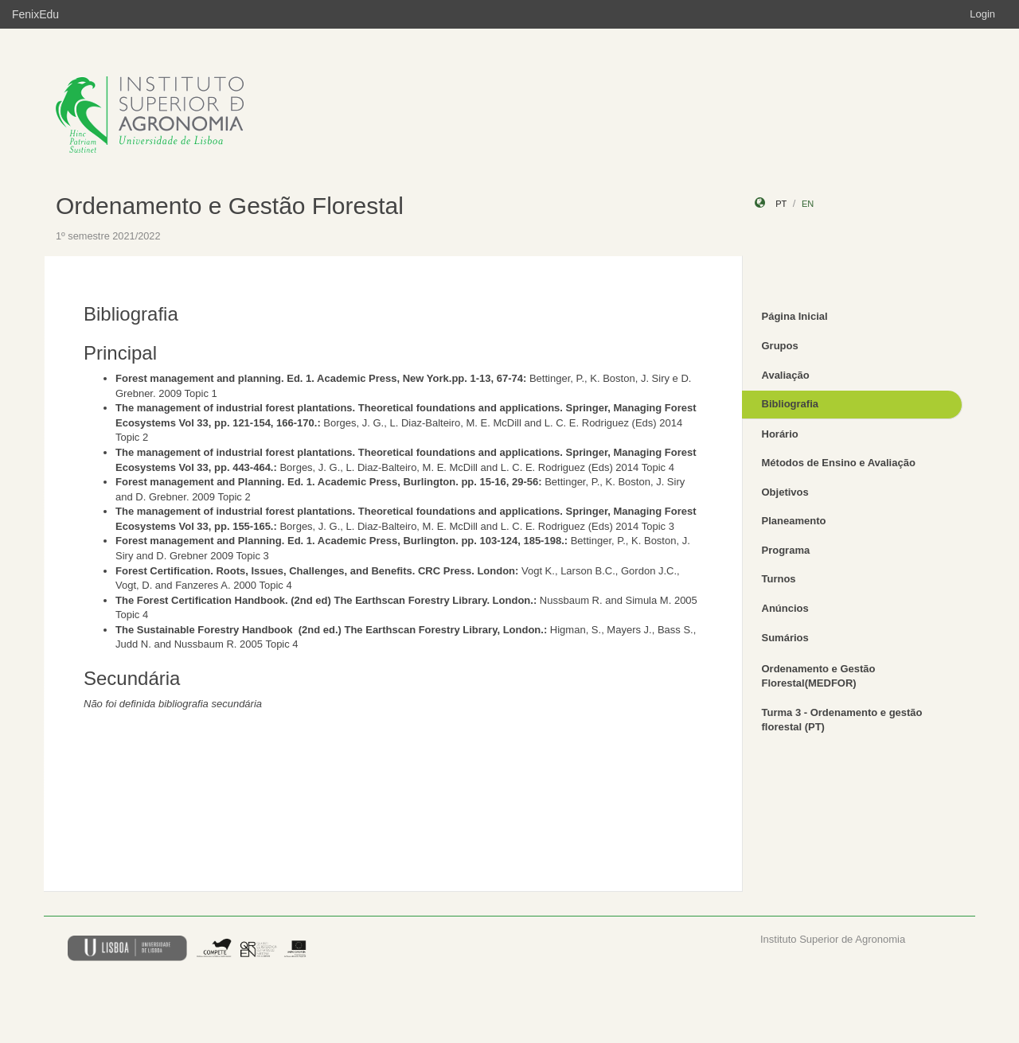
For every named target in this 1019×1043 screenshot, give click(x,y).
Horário (780, 434)
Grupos (780, 346)
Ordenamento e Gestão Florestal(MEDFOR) (819, 676)
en (808, 203)
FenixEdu (35, 14)
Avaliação (786, 375)
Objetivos (785, 492)
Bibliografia (790, 404)
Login (982, 14)
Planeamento (794, 521)
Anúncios (785, 608)
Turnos (779, 579)
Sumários (785, 638)
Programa (786, 550)
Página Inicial (795, 316)
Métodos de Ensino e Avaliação (839, 463)
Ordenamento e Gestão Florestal (230, 206)
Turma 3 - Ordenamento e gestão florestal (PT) (842, 720)
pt (781, 203)
